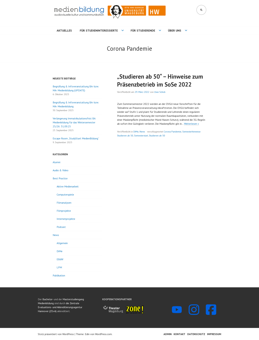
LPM (59, 267)
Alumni (56, 162)
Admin (168, 334)
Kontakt (179, 334)
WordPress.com (103, 334)
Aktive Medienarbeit (68, 186)
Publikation (59, 275)
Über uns (174, 30)
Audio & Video (60, 170)
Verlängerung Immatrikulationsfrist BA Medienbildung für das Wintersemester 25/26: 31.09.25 (74, 122)
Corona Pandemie (172, 131)
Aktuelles (64, 30)
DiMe (136, 131)
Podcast (61, 227)
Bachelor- (47, 299)
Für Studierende (143, 30)
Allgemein (62, 243)
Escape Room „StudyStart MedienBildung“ (76, 138)
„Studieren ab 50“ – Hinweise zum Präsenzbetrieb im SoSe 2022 (160, 80)
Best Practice (60, 178)
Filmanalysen (64, 202)
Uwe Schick (159, 91)
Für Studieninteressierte (99, 30)
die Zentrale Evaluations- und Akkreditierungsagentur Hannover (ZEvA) (60, 307)
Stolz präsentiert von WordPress (56, 334)
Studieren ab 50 (157, 135)
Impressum (214, 334)
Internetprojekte (66, 218)
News (142, 131)
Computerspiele (65, 194)
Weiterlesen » (191, 123)
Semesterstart (141, 135)
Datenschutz (196, 334)
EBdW (60, 259)
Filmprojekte (64, 210)
